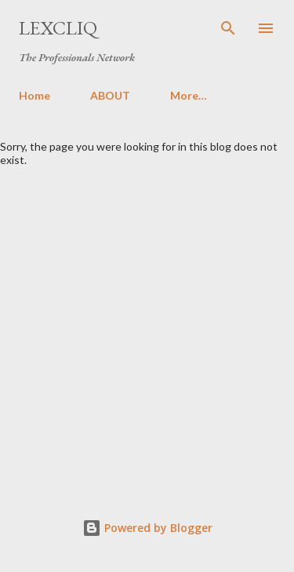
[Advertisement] (147, 321)
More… (188, 95)
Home (34, 95)
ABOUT (110, 95)
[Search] (228, 28)
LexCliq (58, 28)
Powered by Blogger (147, 527)
